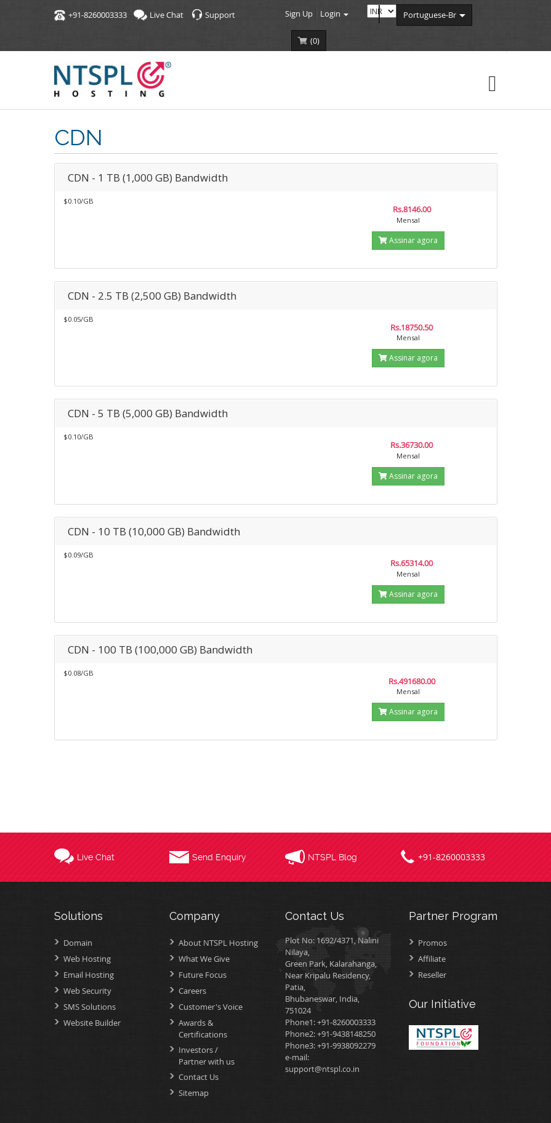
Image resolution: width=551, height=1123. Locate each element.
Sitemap (194, 1092)
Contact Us (199, 1076)
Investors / (223, 1055)
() (315, 40)
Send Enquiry (219, 857)
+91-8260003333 (97, 14)
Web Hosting (87, 958)
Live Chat (166, 14)
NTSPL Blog (332, 857)
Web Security (87, 990)
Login (334, 13)
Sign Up (299, 13)
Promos (432, 942)
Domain (77, 942)
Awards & (223, 1028)
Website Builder (92, 1022)
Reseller (432, 974)
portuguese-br (434, 14)
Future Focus (203, 974)
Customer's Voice (211, 1006)
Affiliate (432, 958)
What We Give (204, 958)
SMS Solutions (89, 1006)
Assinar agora (408, 240)
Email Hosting (88, 974)
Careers (192, 990)
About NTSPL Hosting (218, 942)
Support (220, 14)
